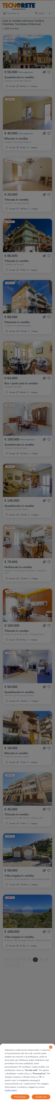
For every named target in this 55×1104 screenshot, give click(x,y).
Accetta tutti (41, 1097)
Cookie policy (11, 1090)
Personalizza (20, 1097)
